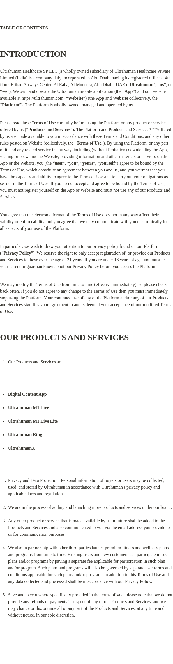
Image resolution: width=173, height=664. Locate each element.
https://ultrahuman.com (42, 98)
